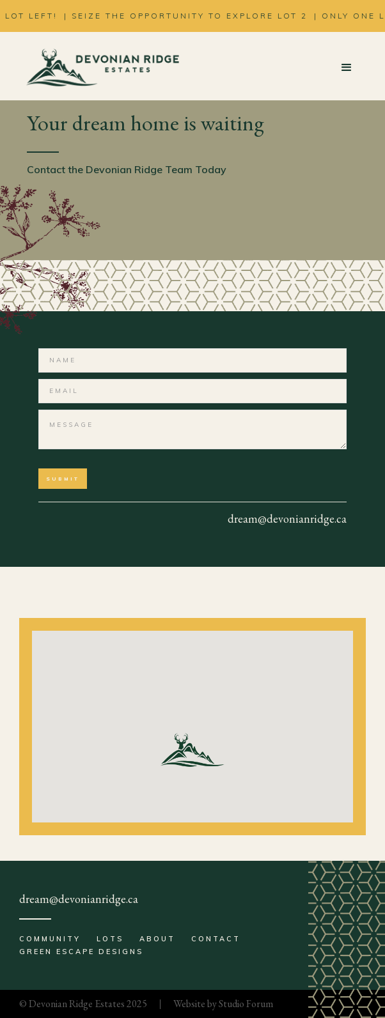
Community (50, 938)
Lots (110, 938)
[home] (99, 68)
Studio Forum (246, 1003)
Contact (215, 938)
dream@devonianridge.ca (78, 898)
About (157, 938)
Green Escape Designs (81, 951)
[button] (346, 68)
